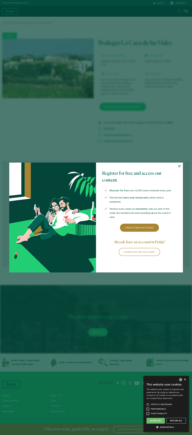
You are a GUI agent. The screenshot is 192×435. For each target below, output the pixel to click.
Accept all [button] (155, 420)
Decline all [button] (176, 420)
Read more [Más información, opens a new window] (168, 398)
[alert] (166, 404)
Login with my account (139, 251)
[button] (166, 427)
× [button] (185, 379)
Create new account (139, 227)
